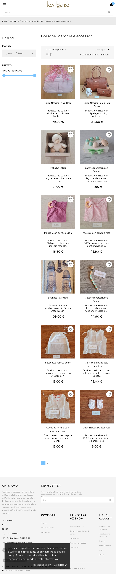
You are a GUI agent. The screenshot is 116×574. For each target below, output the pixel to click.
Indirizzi (102, 550)
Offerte (44, 523)
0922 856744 (12, 533)
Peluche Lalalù (58, 168)
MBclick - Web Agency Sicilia (17, 570)
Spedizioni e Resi (77, 526)
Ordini (102, 541)
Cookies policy (42, 565)
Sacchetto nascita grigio (58, 362)
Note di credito (105, 545)
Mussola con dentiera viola (58, 233)
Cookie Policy (79, 568)
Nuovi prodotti (47, 528)
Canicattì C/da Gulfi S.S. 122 (18, 538)
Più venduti (46, 532)
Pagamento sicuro (78, 543)
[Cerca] (58, 12)
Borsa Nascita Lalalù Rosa (57, 103)
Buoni (101, 555)
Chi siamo (74, 538)
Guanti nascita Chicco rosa (96, 427)
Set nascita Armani (58, 297)
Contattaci (74, 547)
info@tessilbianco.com (22, 542)
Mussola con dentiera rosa (96, 233)
